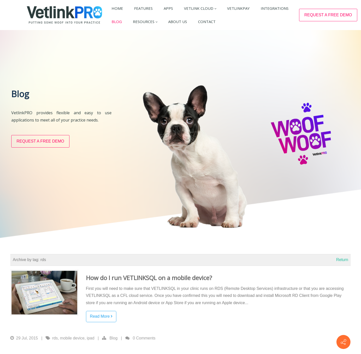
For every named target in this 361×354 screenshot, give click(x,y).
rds (55, 349)
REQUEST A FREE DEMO (328, 15)
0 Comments (144, 349)
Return (342, 271)
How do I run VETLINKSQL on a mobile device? (149, 289)
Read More (101, 328)
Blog (114, 349)
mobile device (72, 349)
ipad (90, 349)
